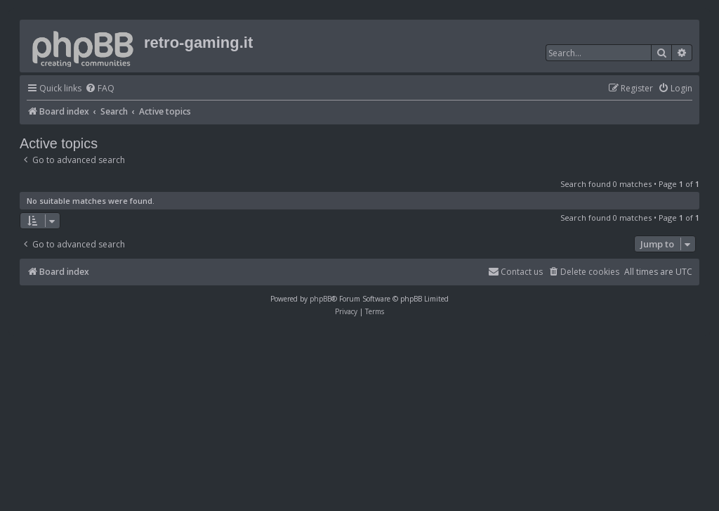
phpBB (320, 299)
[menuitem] (99, 88)
